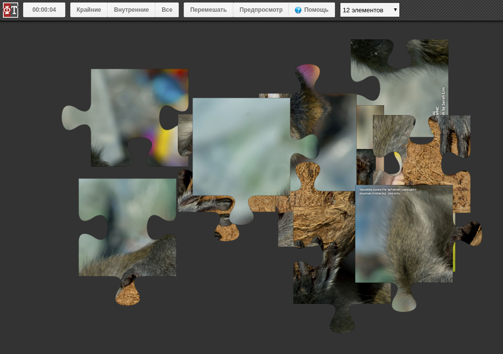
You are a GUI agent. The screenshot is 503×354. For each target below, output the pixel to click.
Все (167, 9)
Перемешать (208, 9)
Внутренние (131, 9)
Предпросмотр (261, 9)
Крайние (89, 9)
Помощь (316, 9)
